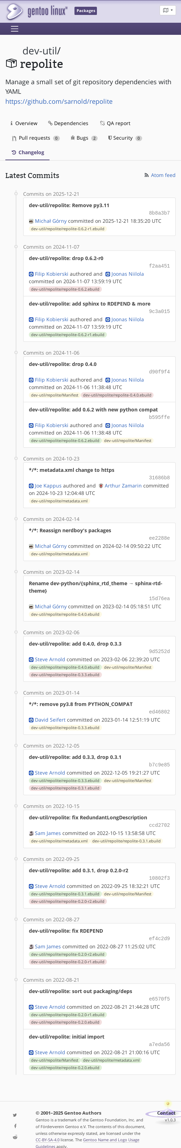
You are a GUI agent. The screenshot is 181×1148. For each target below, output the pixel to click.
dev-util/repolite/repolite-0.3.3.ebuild (65, 668)
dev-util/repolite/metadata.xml (59, 496)
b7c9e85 (159, 757)
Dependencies (68, 123)
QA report (114, 123)
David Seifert (50, 712)
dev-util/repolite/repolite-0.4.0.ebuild (117, 392)
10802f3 (159, 869)
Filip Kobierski (51, 272)
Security (125, 137)
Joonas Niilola (128, 272)
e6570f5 (159, 988)
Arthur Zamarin (123, 481)
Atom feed (159, 175)
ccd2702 (159, 817)
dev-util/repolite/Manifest (54, 392)
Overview (24, 123)
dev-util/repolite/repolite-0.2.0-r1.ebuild (67, 951)
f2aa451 (159, 265)
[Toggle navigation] (15, 29)
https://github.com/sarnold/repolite (59, 101)
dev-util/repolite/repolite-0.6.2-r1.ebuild (67, 228)
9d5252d (159, 645)
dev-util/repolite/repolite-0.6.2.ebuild (65, 287)
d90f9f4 (159, 369)
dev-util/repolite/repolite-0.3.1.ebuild (65, 780)
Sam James (48, 824)
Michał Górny (51, 220)
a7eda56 (159, 1033)
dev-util (39, 50)
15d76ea (159, 593)
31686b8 (159, 473)
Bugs (84, 137)
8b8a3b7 (159, 212)
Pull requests (36, 137)
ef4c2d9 (159, 929)
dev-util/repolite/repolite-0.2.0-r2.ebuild (67, 892)
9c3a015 (159, 309)
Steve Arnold (50, 653)
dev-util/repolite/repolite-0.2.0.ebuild (65, 1011)
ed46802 (159, 705)
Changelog (27, 152)
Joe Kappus (48, 481)
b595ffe (159, 414)
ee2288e (159, 533)
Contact (166, 1102)
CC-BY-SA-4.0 (48, 1128)
